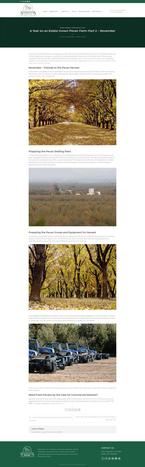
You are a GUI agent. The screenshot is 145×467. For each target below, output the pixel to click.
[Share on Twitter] (69, 409)
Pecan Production (78, 27)
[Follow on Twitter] (24, 1)
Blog (74, 11)
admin (83, 37)
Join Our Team (84, 11)
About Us (65, 11)
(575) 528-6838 (112, 454)
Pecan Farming (65, 27)
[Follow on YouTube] (29, 1)
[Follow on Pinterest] (25, 1)
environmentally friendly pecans (93, 58)
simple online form (56, 403)
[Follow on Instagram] (22, 1)
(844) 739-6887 (116, 452)
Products (54, 11)
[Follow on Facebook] (20, 1)
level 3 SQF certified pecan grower (101, 399)
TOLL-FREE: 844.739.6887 (117, 10)
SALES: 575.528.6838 (116, 12)
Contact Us (96, 11)
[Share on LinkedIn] (79, 409)
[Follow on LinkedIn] (27, 1)
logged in (44, 432)
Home (45, 11)
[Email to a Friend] (72, 409)
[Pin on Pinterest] (75, 409)
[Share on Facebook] (66, 409)
